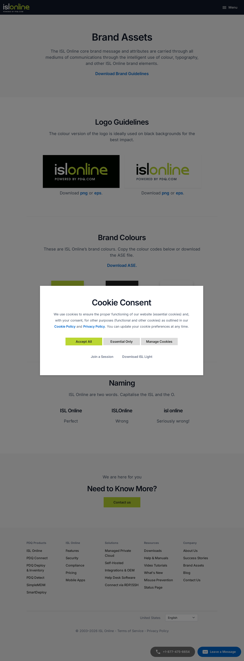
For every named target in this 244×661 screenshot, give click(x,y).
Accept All (84, 341)
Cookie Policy (64, 326)
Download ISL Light (137, 357)
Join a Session (102, 357)
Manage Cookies (159, 341)
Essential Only (121, 341)
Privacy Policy (94, 326)
